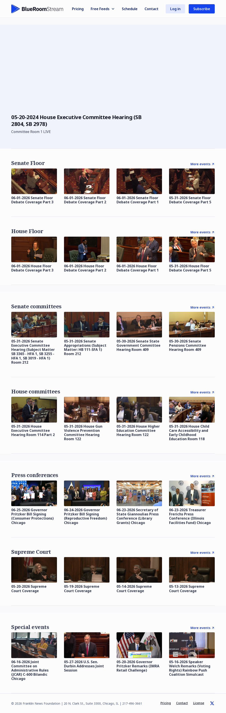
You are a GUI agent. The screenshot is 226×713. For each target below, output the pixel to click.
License (198, 703)
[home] (37, 8)
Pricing (78, 8)
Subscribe (201, 8)
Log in (175, 8)
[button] (102, 8)
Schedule (129, 8)
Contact (151, 8)
